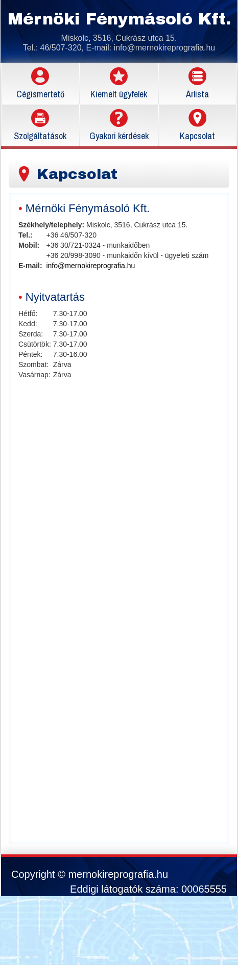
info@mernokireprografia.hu (165, 47)
